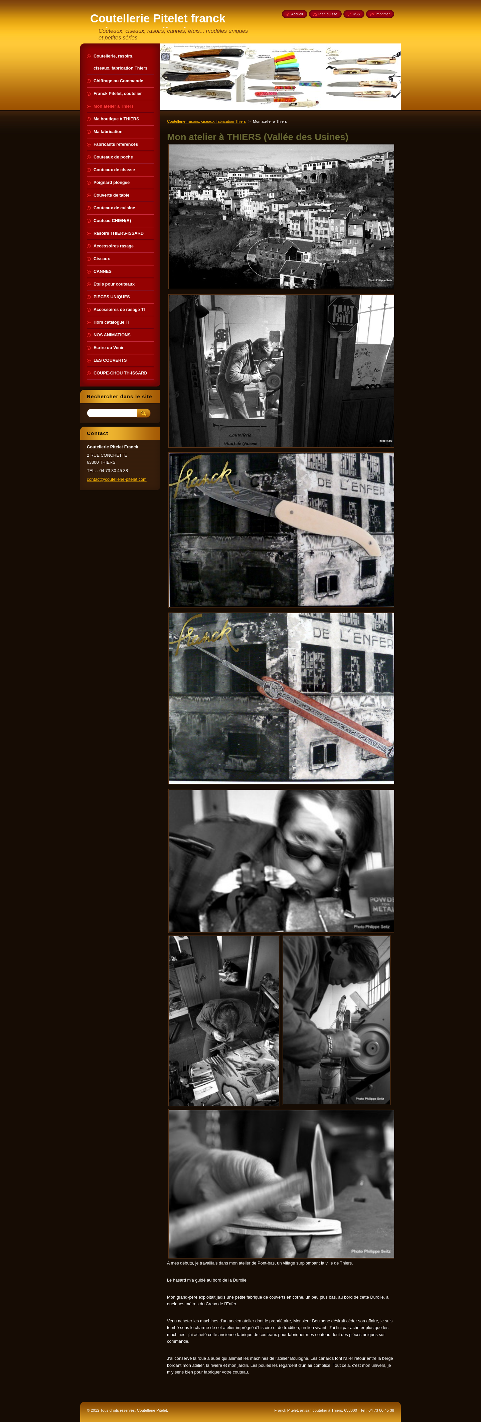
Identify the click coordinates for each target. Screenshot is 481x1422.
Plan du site (327, 14)
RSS (356, 14)
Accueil (297, 14)
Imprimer (382, 14)
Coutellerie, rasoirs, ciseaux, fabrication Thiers (206, 121)
